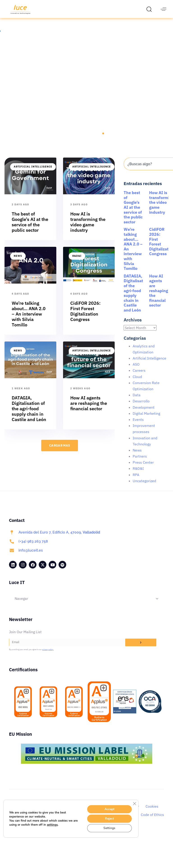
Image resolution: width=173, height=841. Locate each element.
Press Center (143, 467)
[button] (150, 9)
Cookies (152, 811)
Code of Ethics (152, 820)
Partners (140, 461)
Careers (139, 375)
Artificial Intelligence (33, 171)
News (18, 261)
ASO (136, 369)
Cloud (137, 382)
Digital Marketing (146, 418)
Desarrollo (141, 406)
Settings (109, 828)
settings (52, 825)
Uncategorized (144, 486)
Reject (109, 818)
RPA (136, 480)
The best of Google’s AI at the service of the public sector (133, 212)
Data (137, 400)
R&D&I (77, 261)
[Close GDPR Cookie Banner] (134, 804)
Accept (109, 809)
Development (144, 412)
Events (138, 424)
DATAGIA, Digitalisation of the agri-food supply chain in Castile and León (136, 298)
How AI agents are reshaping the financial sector (158, 296)
